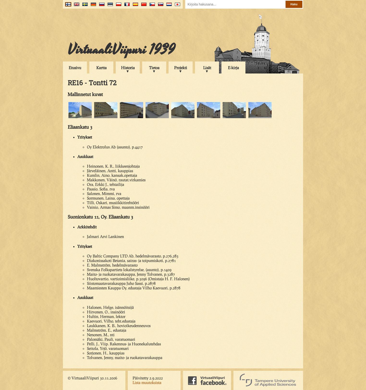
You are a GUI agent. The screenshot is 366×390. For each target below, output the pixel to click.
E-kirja (233, 67)
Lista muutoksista (147, 382)
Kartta (101, 67)
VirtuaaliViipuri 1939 (121, 49)
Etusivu (75, 67)
